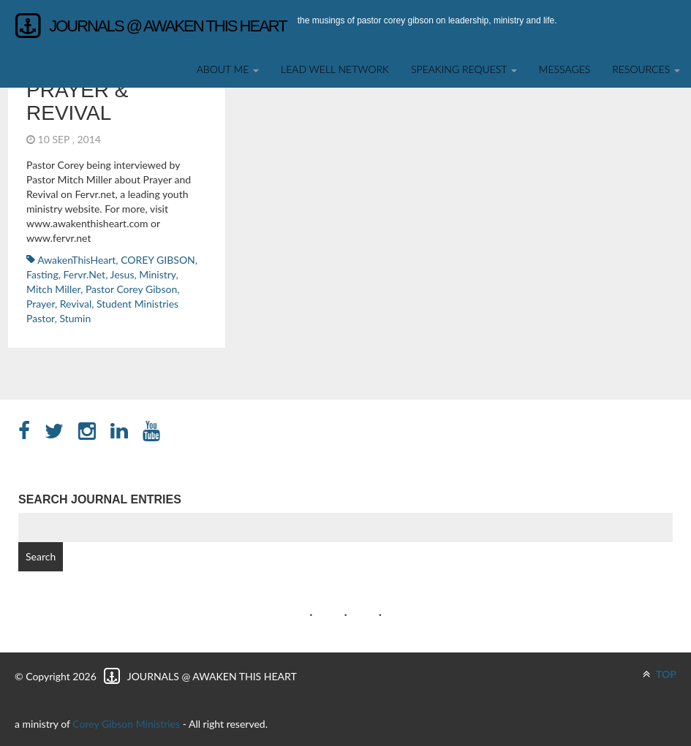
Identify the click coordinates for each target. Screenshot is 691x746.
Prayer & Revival (77, 101)
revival (75, 303)
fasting (42, 274)
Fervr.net (84, 274)
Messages (565, 69)
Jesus (122, 274)
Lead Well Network (335, 69)
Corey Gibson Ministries (126, 724)
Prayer (40, 303)
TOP (659, 674)
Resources (646, 69)
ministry (157, 274)
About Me (228, 69)
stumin (75, 318)
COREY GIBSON (158, 260)
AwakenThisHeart (76, 260)
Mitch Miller (53, 289)
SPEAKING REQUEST (464, 69)
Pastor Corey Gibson (131, 289)
